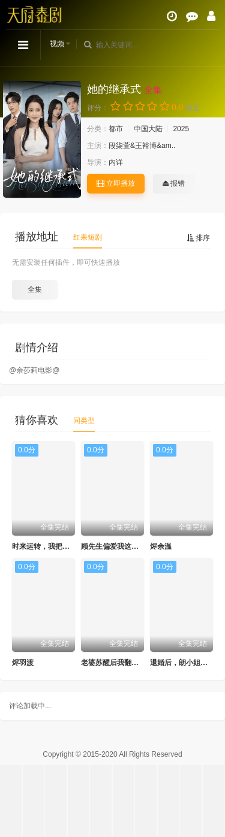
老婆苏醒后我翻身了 (113, 662)
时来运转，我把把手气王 (51, 546)
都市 (116, 129)
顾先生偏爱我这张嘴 (113, 546)
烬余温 (161, 546)
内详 (116, 162)
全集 (35, 289)
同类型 (84, 420)
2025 (181, 129)
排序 (198, 238)
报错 (174, 183)
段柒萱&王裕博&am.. (142, 145)
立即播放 (116, 183)
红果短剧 (87, 237)
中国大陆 (148, 129)
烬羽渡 (23, 662)
